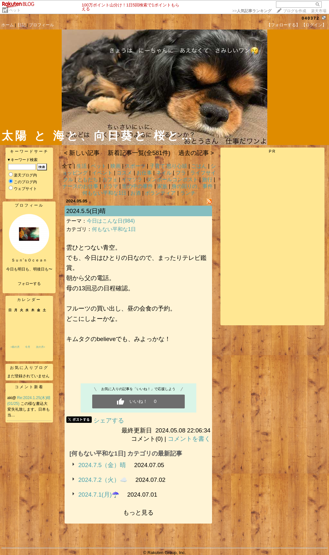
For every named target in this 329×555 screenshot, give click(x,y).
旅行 (207, 179)
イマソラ (132, 179)
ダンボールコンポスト (172, 179)
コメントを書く (189, 438)
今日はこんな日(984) (111, 221)
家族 (162, 186)
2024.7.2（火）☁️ (103, 479)
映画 (116, 166)
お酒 (135, 193)
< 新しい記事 (82, 152)
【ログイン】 (313, 24)
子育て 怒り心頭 (168, 166)
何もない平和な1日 (104, 193)
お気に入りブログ (29, 367)
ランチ (188, 193)
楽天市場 (318, 11)
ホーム (7, 24)
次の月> (40, 347)
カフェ (110, 179)
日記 (21, 24)
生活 (81, 166)
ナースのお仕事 (80, 186)
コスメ (124, 172)
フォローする (29, 283)
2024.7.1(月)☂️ (98, 494)
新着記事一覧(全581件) (139, 152)
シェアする (108, 420)
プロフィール (41, 24)
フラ (181, 172)
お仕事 (144, 172)
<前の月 (15, 347)
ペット (15, 10)
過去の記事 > (196, 152)
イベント (102, 172)
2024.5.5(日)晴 (86, 211)
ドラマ (110, 186)
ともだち (87, 179)
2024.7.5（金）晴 (102, 465)
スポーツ (135, 166)
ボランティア (160, 193)
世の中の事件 (137, 186)
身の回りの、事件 (192, 186)
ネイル (164, 172)
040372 (310, 18)
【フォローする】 (283, 24)
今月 (27, 347)
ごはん (199, 166)
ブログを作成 (294, 11)
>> (251, 11)
